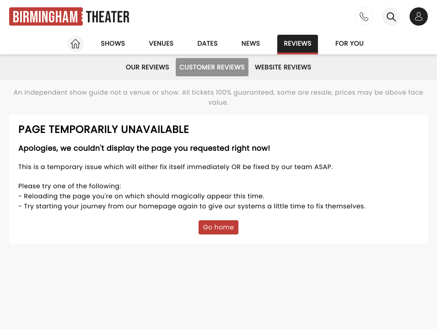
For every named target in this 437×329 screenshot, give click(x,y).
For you (349, 43)
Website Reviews (283, 67)
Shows (113, 43)
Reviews (298, 43)
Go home (218, 227)
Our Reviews (147, 67)
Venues (161, 43)
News (251, 43)
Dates (207, 43)
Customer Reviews (212, 67)
